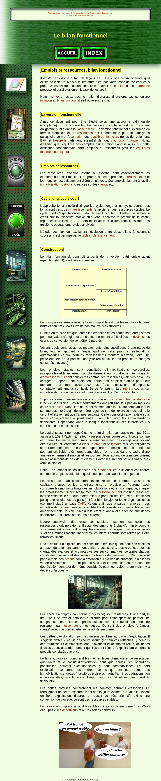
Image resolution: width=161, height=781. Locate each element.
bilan (121, 86)
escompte (71, 625)
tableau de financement (98, 235)
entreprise (143, 86)
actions (70, 559)
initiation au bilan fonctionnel (60, 100)
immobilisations (51, 184)
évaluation (76, 136)
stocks (68, 184)
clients (102, 184)
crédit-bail (105, 470)
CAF (81, 503)
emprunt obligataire (107, 444)
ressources (85, 133)
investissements (81, 209)
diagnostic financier (125, 140)
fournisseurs (133, 177)
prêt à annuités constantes (128, 399)
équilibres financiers (105, 136)
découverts (70, 710)
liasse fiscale (86, 129)
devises (138, 337)
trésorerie (59, 140)
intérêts (128, 388)
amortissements (54, 377)
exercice (57, 407)
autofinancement (110, 492)
